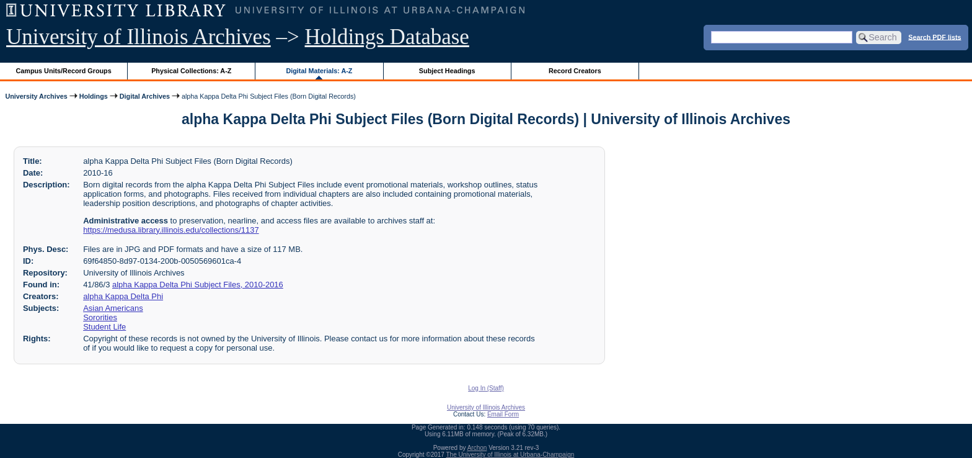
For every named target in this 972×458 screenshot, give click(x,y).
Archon (477, 447)
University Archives (36, 96)
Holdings (93, 96)
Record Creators (575, 70)
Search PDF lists (934, 36)
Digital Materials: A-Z (319, 70)
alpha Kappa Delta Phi (123, 296)
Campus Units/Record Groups (64, 70)
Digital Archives (145, 96)
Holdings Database (387, 37)
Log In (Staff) (486, 388)
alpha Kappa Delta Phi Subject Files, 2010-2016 (197, 284)
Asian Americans (113, 308)
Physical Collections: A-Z (191, 70)
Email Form (503, 414)
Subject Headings (447, 70)
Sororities (100, 317)
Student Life (104, 326)
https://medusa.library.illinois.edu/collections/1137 (170, 230)
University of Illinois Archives (138, 37)
